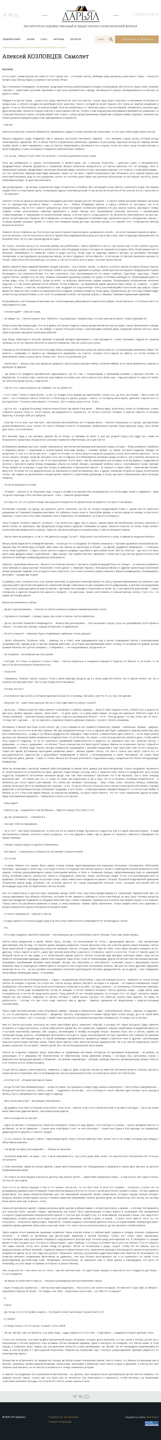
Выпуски (15, 47)
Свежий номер (11, 39)
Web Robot (153, 1417)
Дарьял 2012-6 (27, 47)
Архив (30, 39)
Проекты (75, 39)
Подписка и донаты (136, 39)
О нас (44, 39)
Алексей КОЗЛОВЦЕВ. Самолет (50, 47)
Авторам (58, 39)
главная (6, 47)
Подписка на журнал (63, 1417)
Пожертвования (60, 1421)
